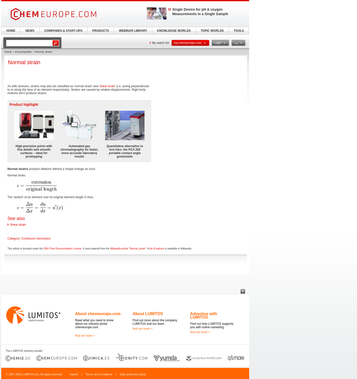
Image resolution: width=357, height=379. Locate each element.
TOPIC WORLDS (212, 30)
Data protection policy (133, 374)
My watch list (160, 43)
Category (13, 238)
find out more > (85, 335)
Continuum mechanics (36, 238)
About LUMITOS (148, 314)
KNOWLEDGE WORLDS (174, 30)
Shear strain (18, 224)
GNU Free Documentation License (63, 248)
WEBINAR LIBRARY (133, 30)
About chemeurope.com (97, 314)
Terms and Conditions (99, 374)
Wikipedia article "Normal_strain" (128, 248)
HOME (10, 30)
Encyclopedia (23, 51)
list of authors (156, 248)
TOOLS (239, 30)
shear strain (107, 86)
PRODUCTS (100, 30)
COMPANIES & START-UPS (63, 30)
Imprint (74, 374)
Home (8, 51)
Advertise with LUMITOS (203, 315)
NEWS (30, 30)
